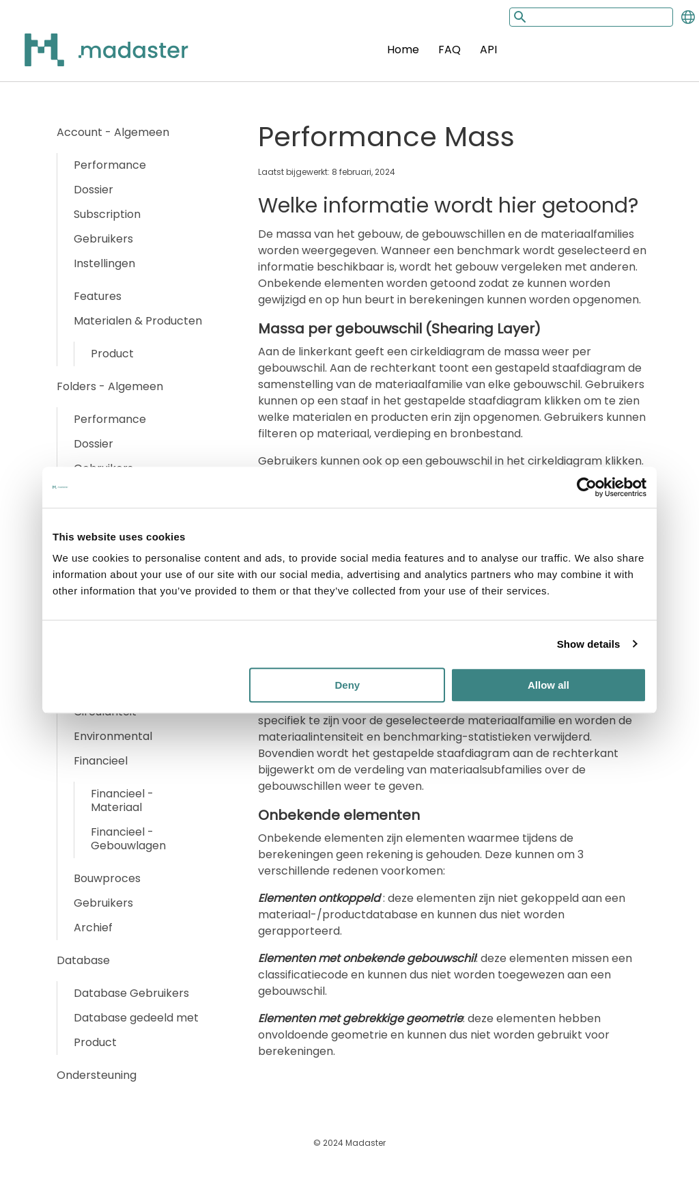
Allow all (548, 685)
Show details (588, 644)
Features (98, 296)
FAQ (449, 49)
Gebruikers (103, 239)
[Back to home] (88, 57)
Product (112, 353)
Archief (93, 927)
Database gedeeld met (136, 1018)
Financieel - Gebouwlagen (128, 838)
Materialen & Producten (138, 321)
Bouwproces (107, 878)
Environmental (113, 736)
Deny (347, 685)
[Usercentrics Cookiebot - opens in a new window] (586, 487)
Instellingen (104, 263)
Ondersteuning (97, 1075)
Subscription (107, 214)
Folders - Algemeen (110, 386)
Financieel (101, 761)
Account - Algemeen (113, 132)
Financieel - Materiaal (122, 800)
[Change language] (688, 17)
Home (403, 49)
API (488, 49)
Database (83, 960)
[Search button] (519, 17)
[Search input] (591, 17)
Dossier (93, 189)
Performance (110, 165)
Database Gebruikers (131, 993)
